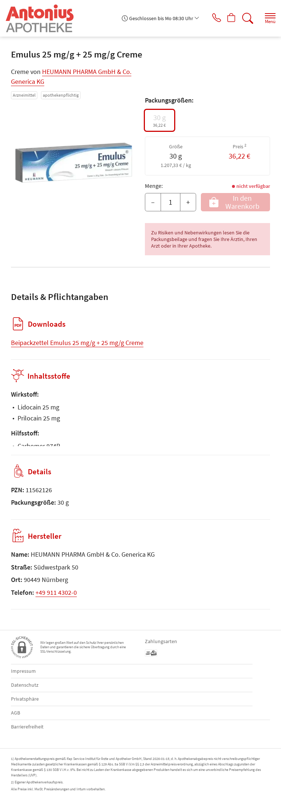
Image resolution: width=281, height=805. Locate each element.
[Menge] (170, 202)
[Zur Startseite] (42, 18)
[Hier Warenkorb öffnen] (229, 18)
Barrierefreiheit (27, 726)
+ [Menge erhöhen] (188, 202)
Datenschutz (24, 685)
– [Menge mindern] (153, 202)
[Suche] (246, 18)
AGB (15, 712)
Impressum (23, 671)
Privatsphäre (25, 698)
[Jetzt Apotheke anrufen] (211, 18)
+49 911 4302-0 (56, 592)
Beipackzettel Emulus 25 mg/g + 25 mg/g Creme (77, 342)
